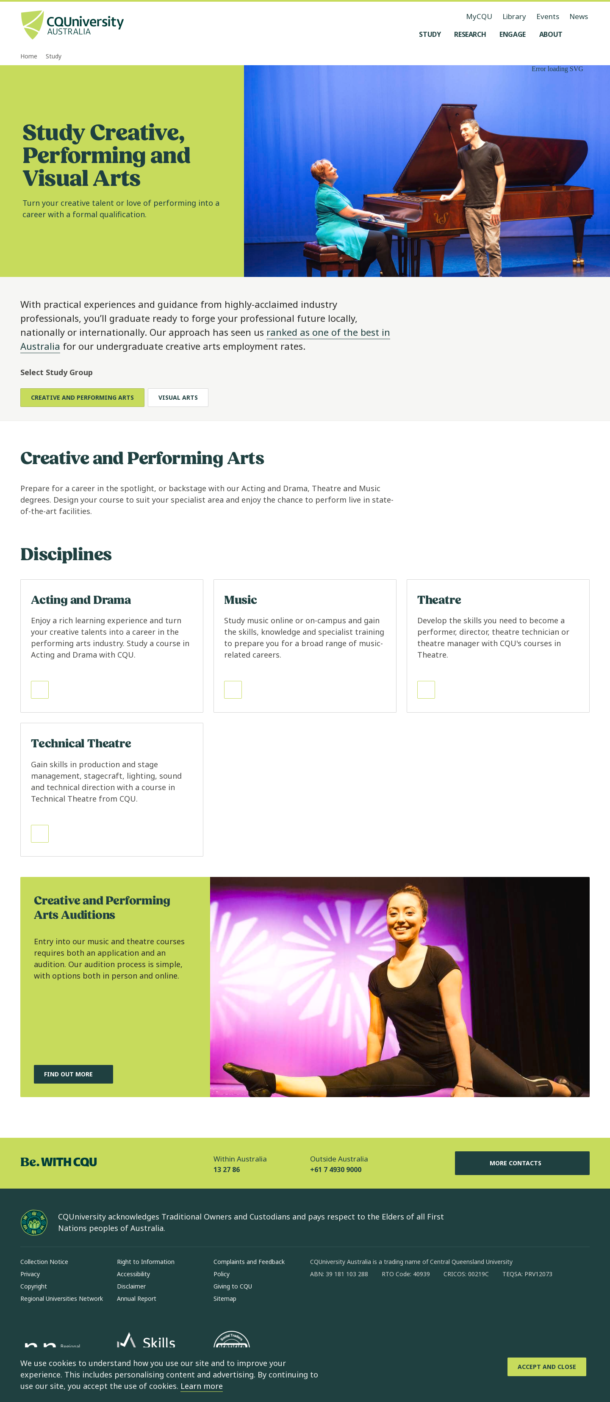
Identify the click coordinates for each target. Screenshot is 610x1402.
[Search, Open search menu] (581, 34)
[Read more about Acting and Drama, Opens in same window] (111, 646)
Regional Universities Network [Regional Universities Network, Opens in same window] (61, 1298)
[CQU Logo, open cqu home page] (72, 26)
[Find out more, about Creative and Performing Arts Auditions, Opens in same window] (73, 1074)
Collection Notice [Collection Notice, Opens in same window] (44, 1262)
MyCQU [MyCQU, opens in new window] (479, 16)
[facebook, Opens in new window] (319, 1301)
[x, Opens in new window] (385, 1301)
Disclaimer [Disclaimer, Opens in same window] (131, 1286)
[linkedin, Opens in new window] (363, 1301)
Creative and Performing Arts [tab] (82, 397)
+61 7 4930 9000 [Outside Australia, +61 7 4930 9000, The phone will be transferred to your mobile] (335, 1169)
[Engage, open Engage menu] (512, 34)
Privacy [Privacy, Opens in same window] (30, 1274)
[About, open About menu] (551, 34)
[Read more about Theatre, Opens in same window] (498, 646)
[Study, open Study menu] (430, 34)
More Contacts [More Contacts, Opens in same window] (522, 1163)
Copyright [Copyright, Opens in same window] (33, 1286)
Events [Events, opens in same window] (547, 16)
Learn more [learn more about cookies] (201, 1386)
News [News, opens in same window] (578, 16)
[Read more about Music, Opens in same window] (305, 646)
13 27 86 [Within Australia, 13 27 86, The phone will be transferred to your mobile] (227, 1169)
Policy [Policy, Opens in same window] (222, 1274)
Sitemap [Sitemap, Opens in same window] (225, 1298)
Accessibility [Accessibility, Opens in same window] (133, 1274)
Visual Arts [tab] (178, 397)
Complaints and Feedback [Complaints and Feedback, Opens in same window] (249, 1262)
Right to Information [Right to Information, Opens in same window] (146, 1262)
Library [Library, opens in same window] (514, 16)
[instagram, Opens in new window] (341, 1301)
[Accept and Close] (546, 1367)
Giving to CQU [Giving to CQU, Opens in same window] (233, 1286)
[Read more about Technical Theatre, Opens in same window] (111, 790)
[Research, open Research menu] (470, 34)
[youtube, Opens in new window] (407, 1301)
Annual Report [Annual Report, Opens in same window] (136, 1298)
